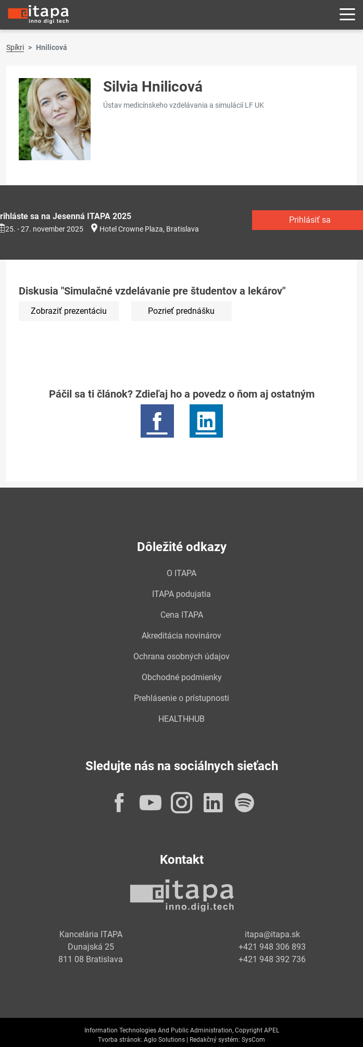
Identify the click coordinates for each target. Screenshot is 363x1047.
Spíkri (15, 47)
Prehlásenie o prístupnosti (181, 698)
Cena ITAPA (181, 615)
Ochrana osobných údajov (181, 656)
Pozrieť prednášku (181, 311)
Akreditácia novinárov (181, 636)
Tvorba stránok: (120, 1039)
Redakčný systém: (215, 1039)
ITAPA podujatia (181, 594)
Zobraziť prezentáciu (69, 311)
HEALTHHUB (181, 719)
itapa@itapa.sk (272, 934)
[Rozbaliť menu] (347, 14)
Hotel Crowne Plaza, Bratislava (149, 229)
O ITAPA (181, 573)
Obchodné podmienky (182, 677)
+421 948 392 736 (272, 959)
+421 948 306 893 (272, 947)
